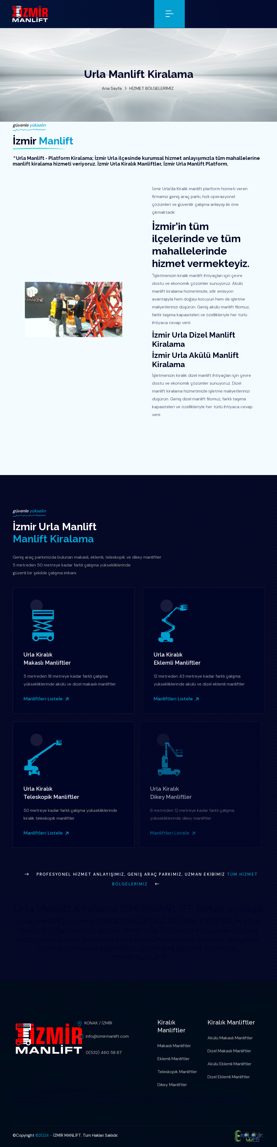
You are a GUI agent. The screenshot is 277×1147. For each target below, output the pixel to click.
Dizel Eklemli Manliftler (228, 1077)
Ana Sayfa (112, 88)
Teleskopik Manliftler (177, 1072)
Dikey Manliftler (172, 1084)
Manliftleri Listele (45, 699)
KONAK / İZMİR (98, 1023)
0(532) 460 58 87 (104, 1052)
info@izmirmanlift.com (107, 1036)
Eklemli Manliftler (173, 1059)
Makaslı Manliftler (174, 1046)
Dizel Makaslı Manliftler (229, 1051)
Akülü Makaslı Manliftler (230, 1038)
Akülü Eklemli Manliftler (229, 1064)
